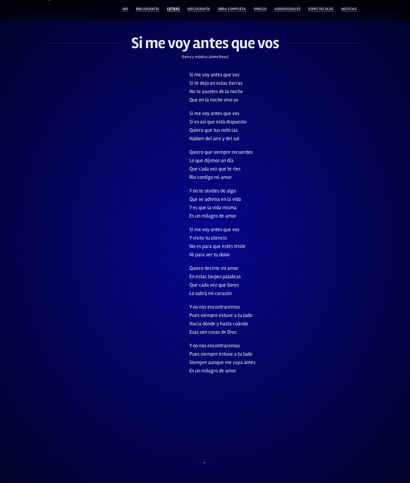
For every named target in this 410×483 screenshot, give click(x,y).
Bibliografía (99, 10)
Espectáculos (311, 10)
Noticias (346, 10)
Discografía (160, 10)
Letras (130, 10)
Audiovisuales (269, 10)
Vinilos (235, 10)
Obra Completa (201, 10)
